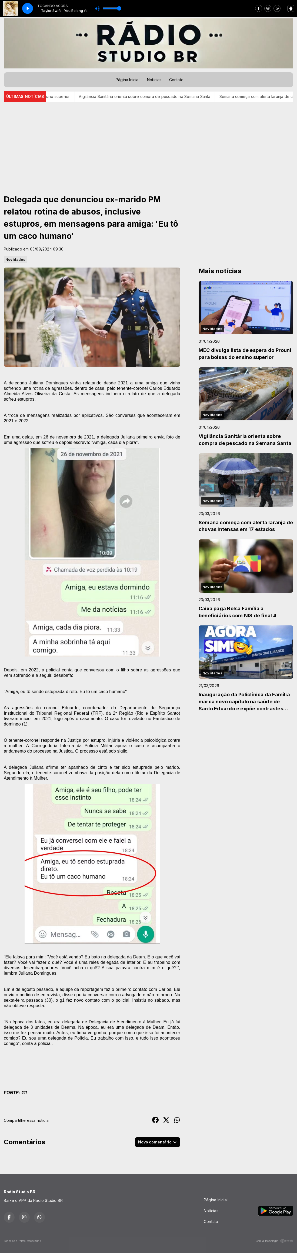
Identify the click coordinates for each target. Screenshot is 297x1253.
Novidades (15, 259)
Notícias (154, 79)
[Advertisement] (148, 142)
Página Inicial (127, 79)
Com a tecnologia (274, 1241)
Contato (176, 79)
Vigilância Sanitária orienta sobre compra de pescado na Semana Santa (153, 96)
